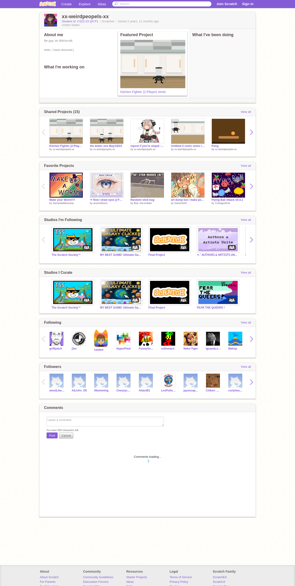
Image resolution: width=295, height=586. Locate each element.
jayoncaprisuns (191, 390)
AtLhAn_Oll (79, 390)
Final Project (156, 255)
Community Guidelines (98, 577)
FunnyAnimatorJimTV (146, 348)
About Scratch (49, 577)
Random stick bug (142, 199)
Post (52, 435)
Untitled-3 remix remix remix (188, 146)
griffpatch (55, 348)
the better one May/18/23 (106, 146)
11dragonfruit (222, 203)
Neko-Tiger (190, 348)
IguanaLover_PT (213, 348)
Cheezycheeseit (124, 390)
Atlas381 (144, 390)
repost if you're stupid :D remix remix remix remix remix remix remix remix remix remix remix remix (147, 146)
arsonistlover (100, 203)
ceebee (98, 349)
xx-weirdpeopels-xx (63, 149)
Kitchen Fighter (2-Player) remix (143, 92)
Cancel (66, 435)
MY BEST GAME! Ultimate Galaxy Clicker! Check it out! (121, 255)
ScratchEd (220, 577)
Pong (215, 146)
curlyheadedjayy (236, 390)
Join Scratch (226, 4)
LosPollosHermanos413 (169, 390)
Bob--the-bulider (143, 203)
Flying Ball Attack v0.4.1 (227, 199)
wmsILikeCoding (57, 390)
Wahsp (232, 348)
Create (66, 4)
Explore (85, 4)
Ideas (102, 4)
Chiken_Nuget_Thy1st (213, 390)
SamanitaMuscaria (63, 203)
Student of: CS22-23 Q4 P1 (80, 21)
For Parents (48, 581)
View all (246, 112)
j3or (74, 348)
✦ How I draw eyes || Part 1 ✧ (107, 199)
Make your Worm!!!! (62, 199)
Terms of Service (181, 577)
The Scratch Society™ (66, 255)
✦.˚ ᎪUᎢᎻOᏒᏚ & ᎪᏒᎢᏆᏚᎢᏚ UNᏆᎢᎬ (217, 255)
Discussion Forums (96, 581)
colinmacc (168, 348)
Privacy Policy (179, 581)
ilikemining (101, 390)
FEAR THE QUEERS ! (211, 307)
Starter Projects (136, 577)
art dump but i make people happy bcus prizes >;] (188, 199)
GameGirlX (180, 203)
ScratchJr (219, 581)
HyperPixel (123, 348)
